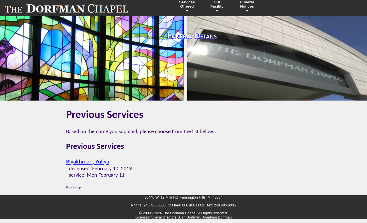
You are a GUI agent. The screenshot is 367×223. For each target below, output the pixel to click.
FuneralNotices (247, 6)
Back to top (73, 187)
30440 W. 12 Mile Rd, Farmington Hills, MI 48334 (183, 197)
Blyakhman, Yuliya (87, 161)
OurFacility (217, 6)
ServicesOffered (187, 6)
